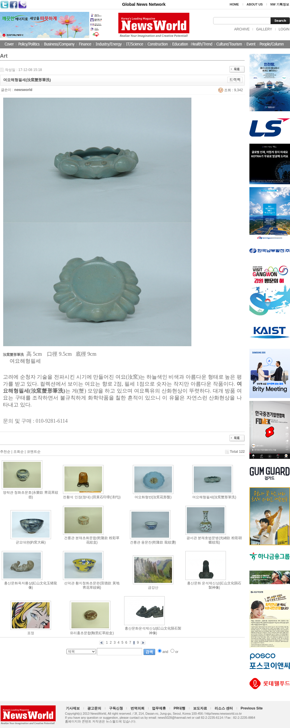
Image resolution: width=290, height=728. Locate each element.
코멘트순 (34, 452)
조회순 (18, 452)
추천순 (5, 452)
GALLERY (264, 29)
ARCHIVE (241, 29)
